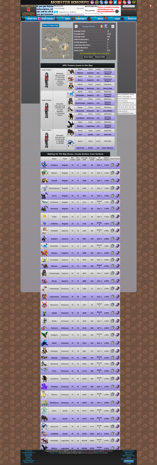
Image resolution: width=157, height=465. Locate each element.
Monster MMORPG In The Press (103, 451)
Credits (105, 453)
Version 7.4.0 (128, 6)
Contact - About (87, 451)
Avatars (28, 457)
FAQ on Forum (28, 462)
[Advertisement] (78, 10)
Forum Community (128, 451)
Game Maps (28, 454)
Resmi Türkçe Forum (128, 455)
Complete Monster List (28, 452)
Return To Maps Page (50, 25)
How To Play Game (28, 460)
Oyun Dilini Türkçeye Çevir (28, 8)
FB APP (100, 453)
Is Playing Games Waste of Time (28, 14)
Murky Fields (100, 57)
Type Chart (28, 459)
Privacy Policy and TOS (89, 453)
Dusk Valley (88, 57)
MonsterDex (28, 455)
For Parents (28, 451)
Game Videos (129, 454)
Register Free (129, 452)
